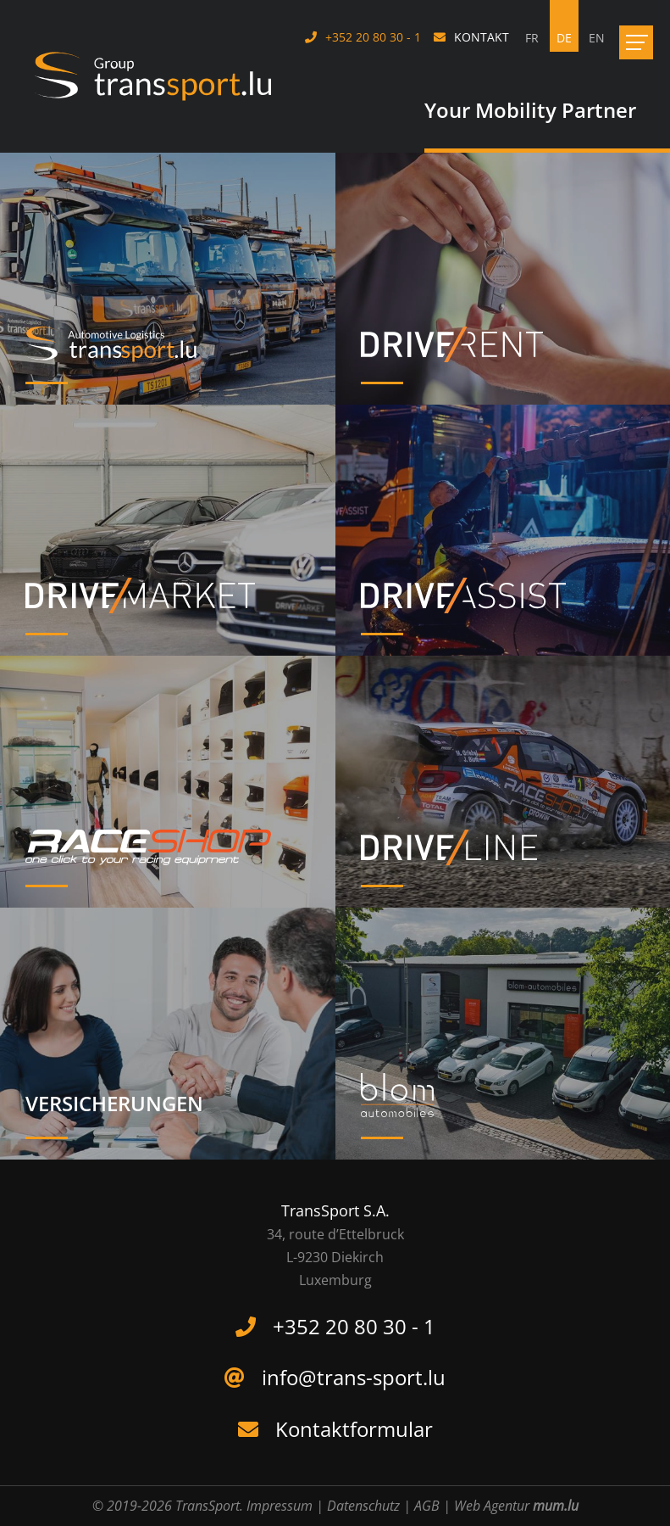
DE (564, 38)
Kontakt (481, 37)
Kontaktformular (354, 1429)
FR (532, 38)
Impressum (279, 1505)
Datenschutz (363, 1505)
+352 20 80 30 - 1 (373, 37)
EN (597, 38)
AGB (427, 1505)
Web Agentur (491, 1505)
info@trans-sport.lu (354, 1377)
